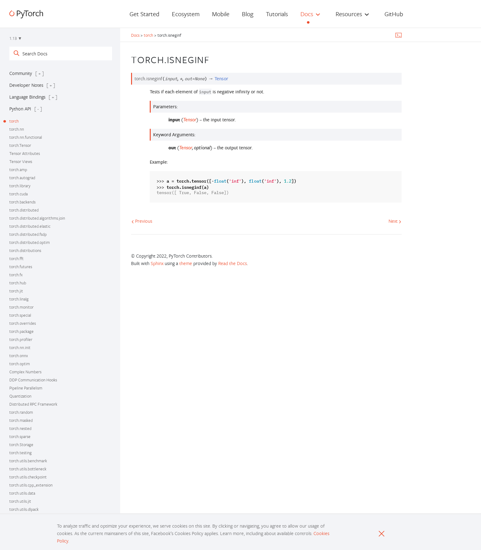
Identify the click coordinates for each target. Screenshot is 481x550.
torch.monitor (21, 307)
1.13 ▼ (15, 38)
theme (185, 263)
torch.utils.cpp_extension (31, 484)
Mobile (220, 14)
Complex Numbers (25, 371)
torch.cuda (18, 193)
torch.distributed (24, 209)
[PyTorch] (26, 14)
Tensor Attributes (24, 153)
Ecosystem (186, 14)
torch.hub (17, 282)
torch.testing (20, 452)
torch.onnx (18, 355)
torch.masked (21, 420)
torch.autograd (22, 177)
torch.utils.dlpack (24, 509)
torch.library (20, 185)
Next (395, 221)
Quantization (20, 396)
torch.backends (22, 201)
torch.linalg (19, 298)
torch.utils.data (22, 493)
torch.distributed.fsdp (28, 234)
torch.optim (19, 363)
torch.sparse (20, 436)
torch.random (21, 412)
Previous (141, 221)
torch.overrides (22, 323)
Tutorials (277, 14)
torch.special (20, 315)
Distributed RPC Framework (33, 404)
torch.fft (16, 258)
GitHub (393, 14)
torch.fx (16, 274)
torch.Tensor (20, 145)
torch (14, 121)
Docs (306, 14)
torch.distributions (25, 250)
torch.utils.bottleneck (27, 468)
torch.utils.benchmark (28, 460)
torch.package (21, 331)
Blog (247, 14)
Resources (349, 14)
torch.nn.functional (25, 137)
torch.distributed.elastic (29, 226)
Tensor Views (20, 161)
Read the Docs (232, 263)
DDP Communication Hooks (33, 379)
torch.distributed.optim (29, 242)
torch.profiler (20, 339)
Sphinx (157, 263)
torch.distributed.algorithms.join (37, 218)
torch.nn (16, 129)
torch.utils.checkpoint (28, 476)
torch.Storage (21, 444)
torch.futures (20, 266)
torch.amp (18, 169)
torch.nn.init (20, 347)
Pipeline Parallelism (25, 387)
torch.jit (16, 290)
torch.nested (20, 428)
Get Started (144, 14)
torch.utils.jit (20, 501)
